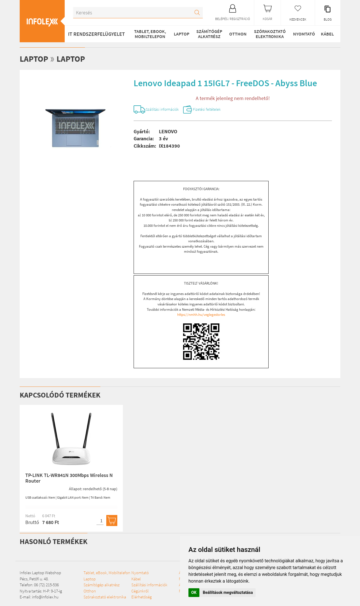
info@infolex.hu (45, 597)
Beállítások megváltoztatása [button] (228, 592)
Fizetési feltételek (218, 110)
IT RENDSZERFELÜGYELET (96, 34)
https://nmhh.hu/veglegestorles (201, 315)
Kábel (327, 34)
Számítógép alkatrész (208, 33)
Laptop (181, 34)
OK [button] (194, 592)
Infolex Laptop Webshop (40, 573)
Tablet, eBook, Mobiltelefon (149, 33)
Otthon (237, 34)
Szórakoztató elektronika (269, 33)
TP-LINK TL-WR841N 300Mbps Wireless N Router (69, 479)
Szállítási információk (166, 110)
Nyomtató (303, 34)
